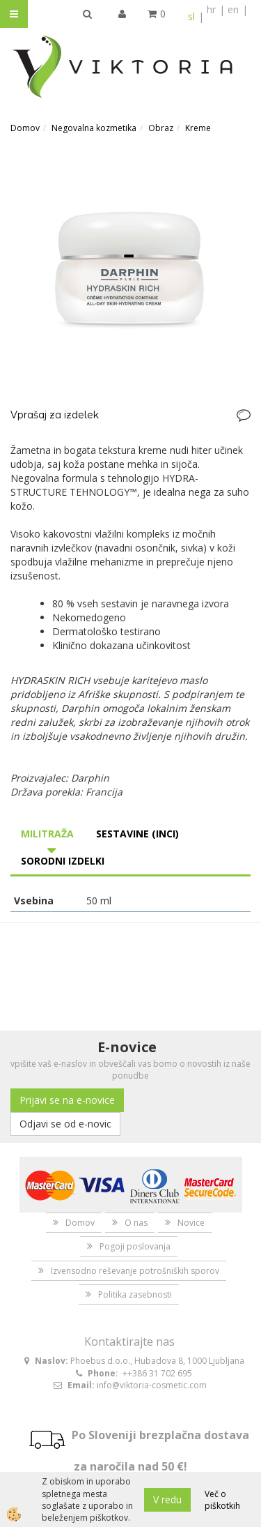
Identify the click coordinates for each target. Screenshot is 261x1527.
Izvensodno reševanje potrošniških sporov (135, 1271)
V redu (167, 1499)
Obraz (160, 128)
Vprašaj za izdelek (54, 415)
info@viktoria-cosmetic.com (152, 1385)
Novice (191, 1223)
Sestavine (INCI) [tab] (137, 833)
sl (191, 16)
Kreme (198, 128)
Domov (25, 128)
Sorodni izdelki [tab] (62, 860)
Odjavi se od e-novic (65, 1123)
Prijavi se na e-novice (67, 1100)
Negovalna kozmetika (94, 128)
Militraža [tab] (47, 833)
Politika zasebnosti (135, 1294)
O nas (136, 1223)
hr (211, 9)
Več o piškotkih (222, 1500)
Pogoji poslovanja (135, 1246)
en (233, 9)
